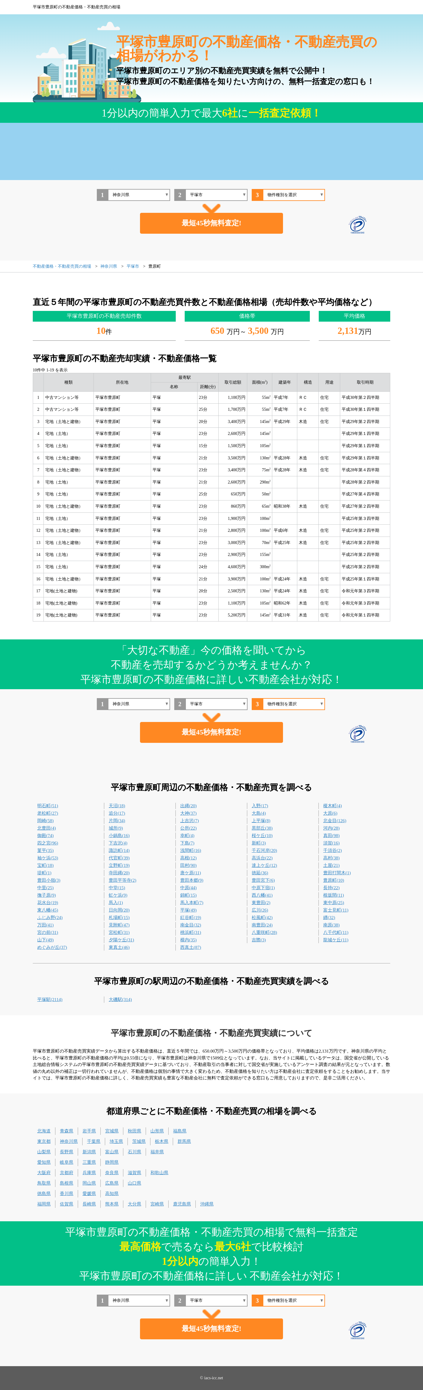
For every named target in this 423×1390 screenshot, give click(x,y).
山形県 (157, 1131)
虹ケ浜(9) (118, 895)
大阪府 (44, 1172)
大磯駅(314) (120, 999)
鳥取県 (44, 1183)
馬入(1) (116, 902)
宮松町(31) (119, 932)
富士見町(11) (335, 910)
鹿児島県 (182, 1204)
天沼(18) (117, 805)
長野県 (66, 1151)
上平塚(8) (261, 820)
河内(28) (331, 828)
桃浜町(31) (190, 932)
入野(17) (260, 805)
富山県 (112, 1151)
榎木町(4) (332, 805)
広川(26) (260, 910)
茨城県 (139, 1141)
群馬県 (184, 1141)
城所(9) (116, 828)
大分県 (134, 1204)
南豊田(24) (262, 925)
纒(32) (329, 917)
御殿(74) (45, 835)
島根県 (66, 1183)
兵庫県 (89, 1172)
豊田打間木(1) (337, 872)
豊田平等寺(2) (122, 880)
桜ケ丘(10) (262, 835)
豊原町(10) (333, 880)
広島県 (112, 1183)
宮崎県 (157, 1204)
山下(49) (45, 939)
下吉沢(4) (118, 843)
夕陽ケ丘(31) (121, 939)
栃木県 (161, 1141)
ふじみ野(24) (50, 917)
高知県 (112, 1193)
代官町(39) (119, 858)
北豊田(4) (46, 828)
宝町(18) (45, 865)
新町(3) (259, 843)
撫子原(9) (46, 895)
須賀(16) (331, 843)
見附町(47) (119, 925)
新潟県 (89, 1151)
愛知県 (44, 1162)
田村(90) (188, 865)
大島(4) (259, 813)
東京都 (44, 1141)
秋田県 (134, 1131)
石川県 (134, 1151)
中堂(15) (117, 887)
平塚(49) (188, 910)
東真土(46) (119, 947)
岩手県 (89, 1131)
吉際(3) (259, 939)
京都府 (66, 1172)
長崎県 (89, 1204)
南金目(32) (190, 925)
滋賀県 (134, 1172)
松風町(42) (262, 917)
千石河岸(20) (264, 850)
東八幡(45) (47, 910)
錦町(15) (188, 895)
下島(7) (187, 843)
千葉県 (93, 1141)
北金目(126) (334, 820)
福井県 (157, 1151)
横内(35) (188, 939)
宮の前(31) (47, 932)
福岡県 (44, 1204)
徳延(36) (260, 872)
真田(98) (331, 835)
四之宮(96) (47, 843)
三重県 (89, 1162)
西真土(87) (190, 947)
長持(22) (331, 887)
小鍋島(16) (119, 835)
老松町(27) (47, 813)
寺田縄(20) (119, 872)
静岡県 (112, 1162)
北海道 (44, 1131)
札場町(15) (119, 917)
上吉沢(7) (189, 820)
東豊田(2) (261, 902)
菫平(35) (45, 850)
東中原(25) (333, 902)
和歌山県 (159, 1172)
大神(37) (188, 813)
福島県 (179, 1131)
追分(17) (117, 813)
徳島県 (44, 1193)
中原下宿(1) (263, 887)
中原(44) (188, 887)
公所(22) (188, 828)
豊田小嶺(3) (48, 880)
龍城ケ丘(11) (335, 939)
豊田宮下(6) (263, 880)
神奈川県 (69, 1141)
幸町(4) (187, 835)
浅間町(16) (190, 850)
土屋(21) (331, 865)
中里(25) (45, 887)
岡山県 (89, 1183)
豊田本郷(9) (191, 880)
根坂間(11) (333, 895)
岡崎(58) (45, 820)
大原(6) (330, 813)
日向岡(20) (119, 910)
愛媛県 (89, 1193)
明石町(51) (47, 805)
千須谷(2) (332, 850)
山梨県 (44, 1151)
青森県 (66, 1131)
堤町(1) (44, 872)
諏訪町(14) (119, 850)
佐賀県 (66, 1204)
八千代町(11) (335, 932)
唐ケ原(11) (190, 872)
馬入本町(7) (191, 902)
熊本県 (112, 1204)
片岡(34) (117, 820)
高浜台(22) (262, 858)
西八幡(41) (262, 895)
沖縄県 (207, 1204)
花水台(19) (47, 902)
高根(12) (188, 858)
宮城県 (112, 1131)
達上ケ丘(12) (264, 865)
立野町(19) (119, 865)
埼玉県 (116, 1141)
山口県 (134, 1183)
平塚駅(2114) (49, 999)
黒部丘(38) (262, 828)
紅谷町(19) (190, 917)
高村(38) (331, 858)
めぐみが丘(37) (52, 947)
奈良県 (112, 1172)
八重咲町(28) (264, 932)
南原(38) (331, 925)
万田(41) (45, 925)
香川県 (66, 1193)
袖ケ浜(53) (47, 858)
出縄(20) (188, 805)
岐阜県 (66, 1162)
